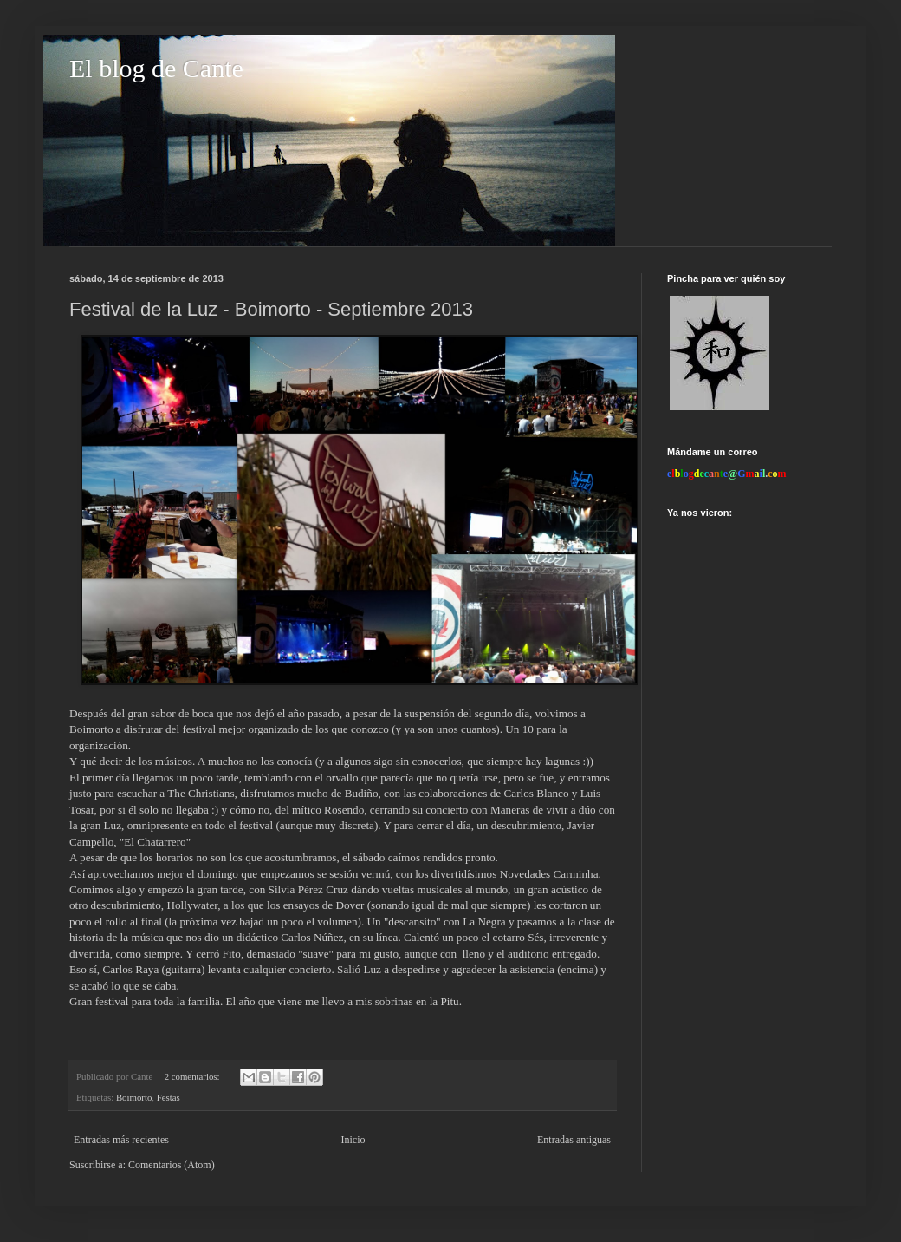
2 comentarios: (194, 1076)
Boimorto (134, 1097)
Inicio (352, 1140)
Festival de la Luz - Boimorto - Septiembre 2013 (271, 309)
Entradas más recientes (121, 1140)
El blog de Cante (156, 68)
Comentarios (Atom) (171, 1165)
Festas (168, 1097)
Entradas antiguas (574, 1140)
